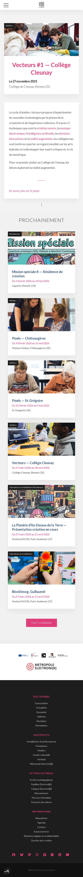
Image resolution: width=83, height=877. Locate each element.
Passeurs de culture (41, 802)
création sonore (46, 128)
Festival (41, 759)
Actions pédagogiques (41, 779)
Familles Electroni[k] (41, 784)
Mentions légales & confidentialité (41, 836)
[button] (7, 871)
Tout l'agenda (41, 622)
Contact (41, 827)
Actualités (41, 707)
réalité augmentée (41, 139)
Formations (41, 746)
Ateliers (41, 750)
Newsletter (41, 818)
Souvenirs (41, 712)
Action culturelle (41, 754)
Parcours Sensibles (41, 797)
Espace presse (41, 831)
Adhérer (41, 716)
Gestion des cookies (41, 840)
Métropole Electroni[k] (41, 763)
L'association (41, 703)
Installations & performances (41, 741)
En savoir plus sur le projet (24, 190)
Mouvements (41, 793)
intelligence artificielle (40, 133)
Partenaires (41, 725)
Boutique (41, 721)
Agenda (41, 822)
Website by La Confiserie (41, 870)
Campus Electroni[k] (41, 788)
